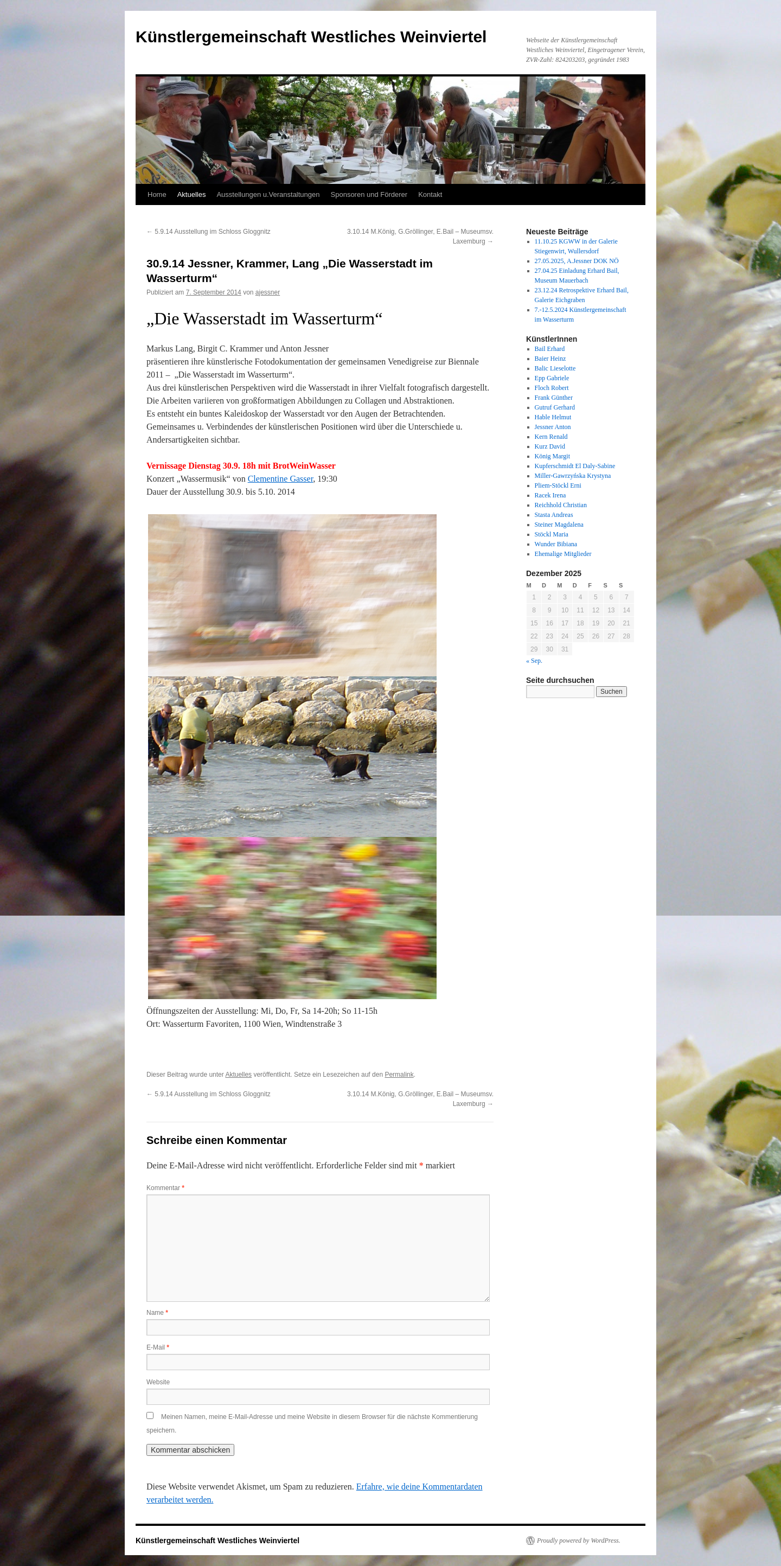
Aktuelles (191, 194)
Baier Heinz (550, 358)
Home (157, 194)
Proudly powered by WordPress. (578, 1540)
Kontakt (430, 194)
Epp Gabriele (552, 378)
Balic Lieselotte (555, 368)
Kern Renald (551, 436)
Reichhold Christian (561, 505)
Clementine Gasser (280, 478)
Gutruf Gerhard (555, 407)
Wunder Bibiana (556, 544)
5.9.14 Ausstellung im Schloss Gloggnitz (208, 231)
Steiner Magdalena (559, 524)
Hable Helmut (553, 417)
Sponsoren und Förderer (369, 194)
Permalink (399, 1074)
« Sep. (534, 660)
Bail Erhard (550, 349)
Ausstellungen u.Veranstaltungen (267, 194)
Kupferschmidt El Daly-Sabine (575, 466)
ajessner (267, 292)
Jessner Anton (553, 427)
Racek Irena (550, 495)
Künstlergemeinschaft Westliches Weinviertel (311, 37)
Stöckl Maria (551, 534)
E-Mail (157, 1347)
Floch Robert (552, 388)
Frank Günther (554, 397)
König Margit (552, 456)
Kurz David (550, 446)
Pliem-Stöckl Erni (558, 485)
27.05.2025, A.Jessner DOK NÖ (577, 261)
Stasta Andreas (554, 515)
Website (158, 1382)
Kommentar (165, 1188)
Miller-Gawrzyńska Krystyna (573, 476)
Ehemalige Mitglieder (563, 554)
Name (157, 1312)
